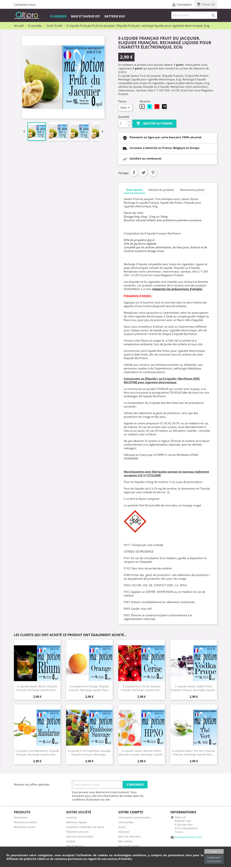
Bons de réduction (129, 836)
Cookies (70, 841)
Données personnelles (80, 836)
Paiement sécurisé (77, 831)
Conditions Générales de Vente (85, 827)
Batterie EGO (115, 16)
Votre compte (130, 812)
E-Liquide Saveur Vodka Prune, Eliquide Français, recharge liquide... (194, 688)
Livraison (71, 817)
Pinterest (153, 172)
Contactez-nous (25, 5)
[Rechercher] (194, 15)
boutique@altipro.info (188, 837)
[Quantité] (122, 124)
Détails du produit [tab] (161, 190)
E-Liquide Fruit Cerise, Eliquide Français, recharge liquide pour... (141, 688)
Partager (134, 172)
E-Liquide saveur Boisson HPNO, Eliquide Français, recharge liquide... (142, 752)
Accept (214, 851)
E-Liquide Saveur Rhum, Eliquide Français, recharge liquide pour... (37, 688)
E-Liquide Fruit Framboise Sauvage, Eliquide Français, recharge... (89, 752)
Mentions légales (76, 822)
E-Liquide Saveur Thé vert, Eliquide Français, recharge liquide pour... (193, 752)
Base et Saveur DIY (85, 16)
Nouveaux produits (25, 822)
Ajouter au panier (154, 123)
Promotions (21, 817)
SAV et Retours (75, 846)
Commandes (126, 822)
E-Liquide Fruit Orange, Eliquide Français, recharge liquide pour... (89, 688)
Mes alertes (125, 841)
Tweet (143, 172)
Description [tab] (134, 190)
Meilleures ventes (25, 827)
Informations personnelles (134, 817)
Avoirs (122, 827)
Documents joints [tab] (192, 190)
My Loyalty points (128, 846)
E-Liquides (59, 16)
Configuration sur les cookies (214, 859)
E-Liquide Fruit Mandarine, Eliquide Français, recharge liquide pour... (37, 752)
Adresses (123, 831)
